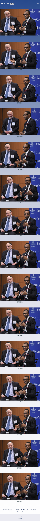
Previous (9, 509)
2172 (30, 509)
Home (6, 3)
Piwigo (20, 518)
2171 (27, 509)
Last (22, 511)
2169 (20, 509)
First (4, 509)
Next (18, 511)
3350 (34, 509)
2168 (17, 509)
